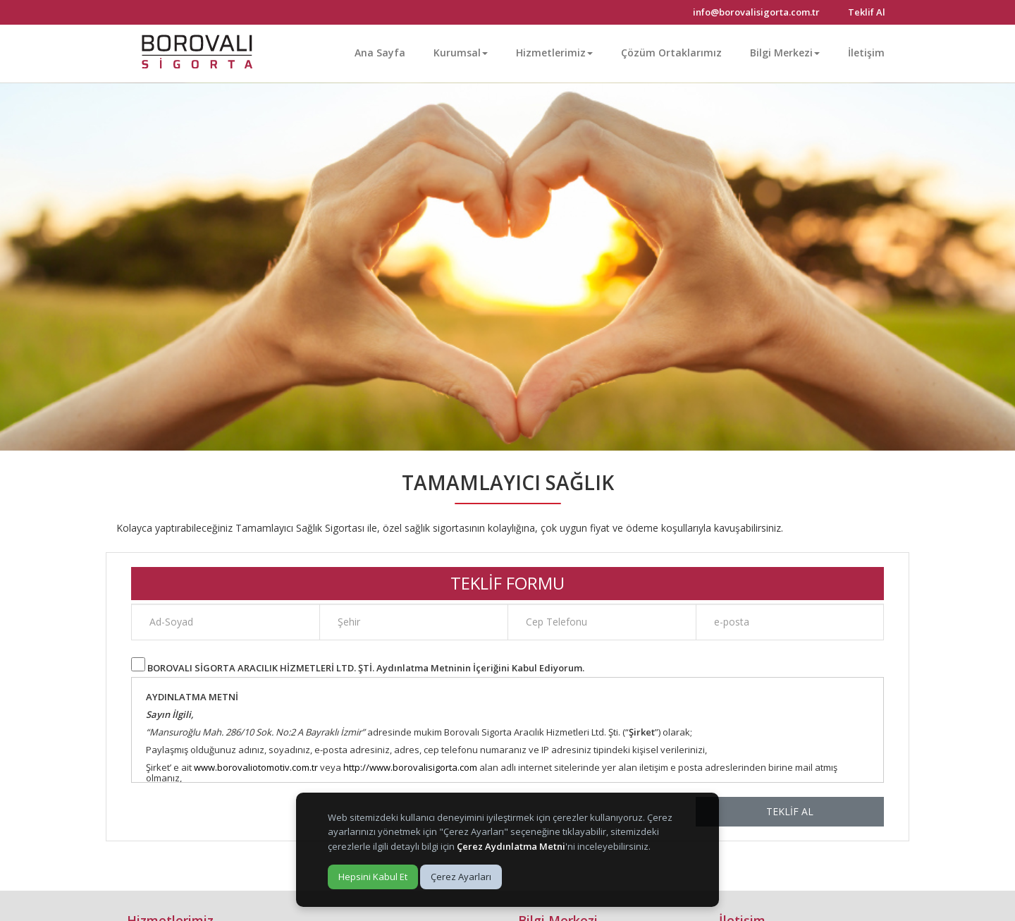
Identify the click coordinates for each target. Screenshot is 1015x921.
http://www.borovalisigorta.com (410, 767)
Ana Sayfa (380, 52)
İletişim (866, 52)
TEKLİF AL (789, 811)
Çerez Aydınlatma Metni (511, 846)
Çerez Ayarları (461, 876)
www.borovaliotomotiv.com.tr (256, 767)
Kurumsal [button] (460, 52)
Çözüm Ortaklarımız (671, 52)
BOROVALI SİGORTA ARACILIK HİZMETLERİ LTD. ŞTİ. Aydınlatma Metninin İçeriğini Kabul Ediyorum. (365, 668)
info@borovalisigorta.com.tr (756, 12)
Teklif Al (866, 12)
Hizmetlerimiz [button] (554, 52)
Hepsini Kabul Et (372, 876)
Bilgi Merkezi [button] (785, 52)
